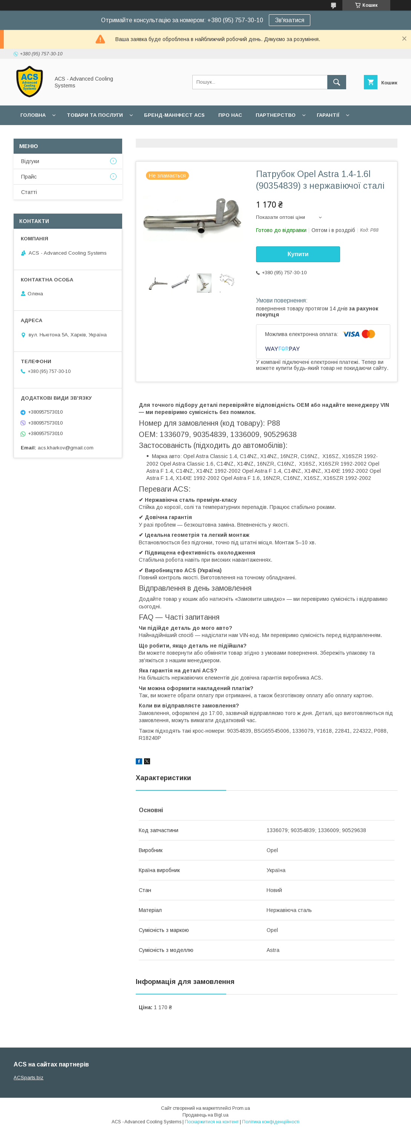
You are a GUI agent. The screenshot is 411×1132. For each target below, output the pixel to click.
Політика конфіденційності (270, 1121)
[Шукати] (336, 82)
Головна (33, 115)
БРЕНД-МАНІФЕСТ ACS (174, 115)
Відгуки (30, 161)
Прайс (29, 177)
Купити (298, 254)
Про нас (230, 115)
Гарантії (328, 115)
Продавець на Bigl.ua (205, 1115)
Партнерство (276, 115)
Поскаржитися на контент (212, 1121)
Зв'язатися (289, 20)
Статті (29, 192)
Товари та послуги (95, 115)
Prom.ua (241, 1108)
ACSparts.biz (28, 1077)
